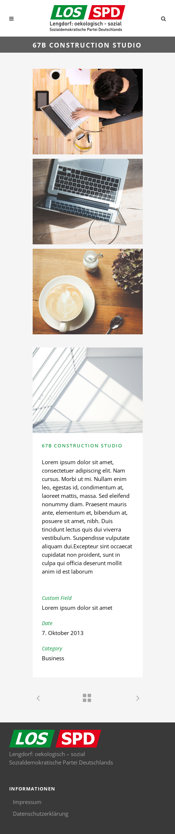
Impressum (27, 801)
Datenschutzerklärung (40, 813)
